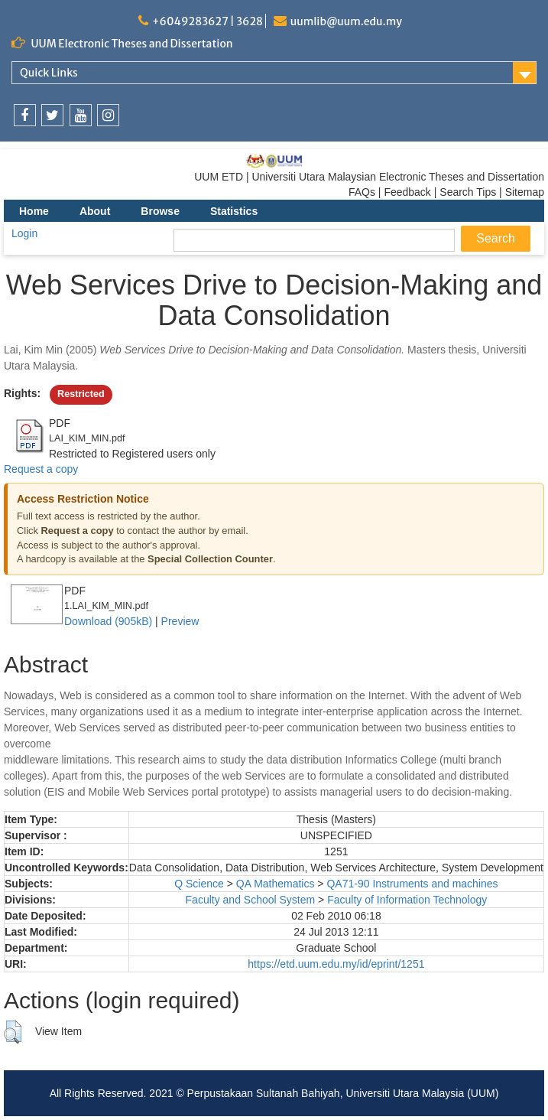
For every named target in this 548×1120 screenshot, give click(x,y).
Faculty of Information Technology (407, 900)
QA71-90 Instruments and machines (412, 883)
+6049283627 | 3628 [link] (207, 21)
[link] (25, 115)
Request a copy (41, 469)
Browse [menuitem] (160, 211)
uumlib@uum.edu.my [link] (346, 21)
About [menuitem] (94, 211)
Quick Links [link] (49, 73)
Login (24, 233)
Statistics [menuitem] (234, 211)
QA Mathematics (275, 883)
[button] (12, 1032)
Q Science (199, 883)
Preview (180, 621)
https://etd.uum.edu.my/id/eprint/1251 (336, 964)
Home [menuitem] (34, 211)
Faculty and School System (251, 900)
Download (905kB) (108, 621)
